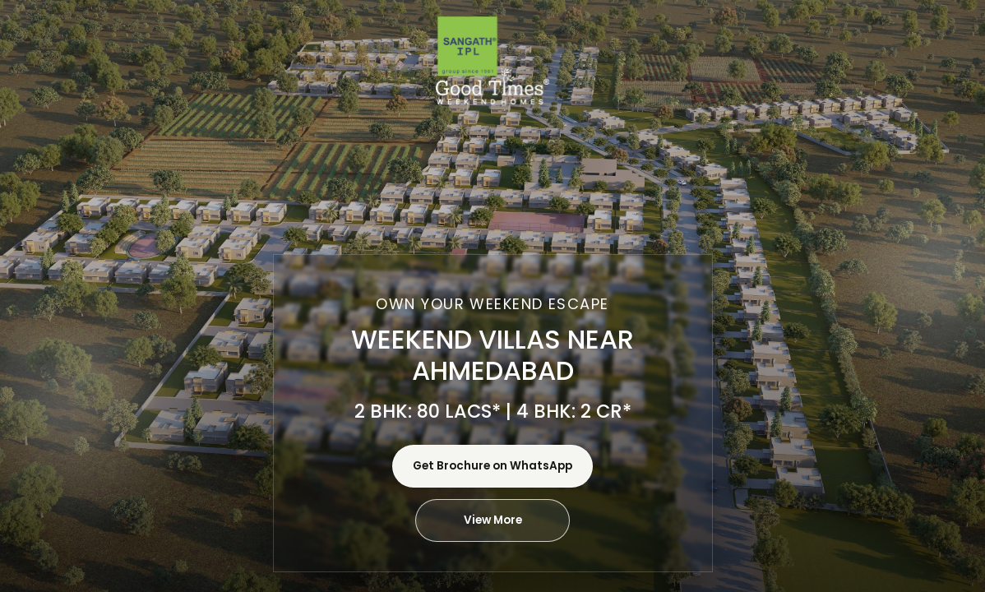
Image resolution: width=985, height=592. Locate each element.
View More (493, 520)
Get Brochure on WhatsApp (492, 466)
